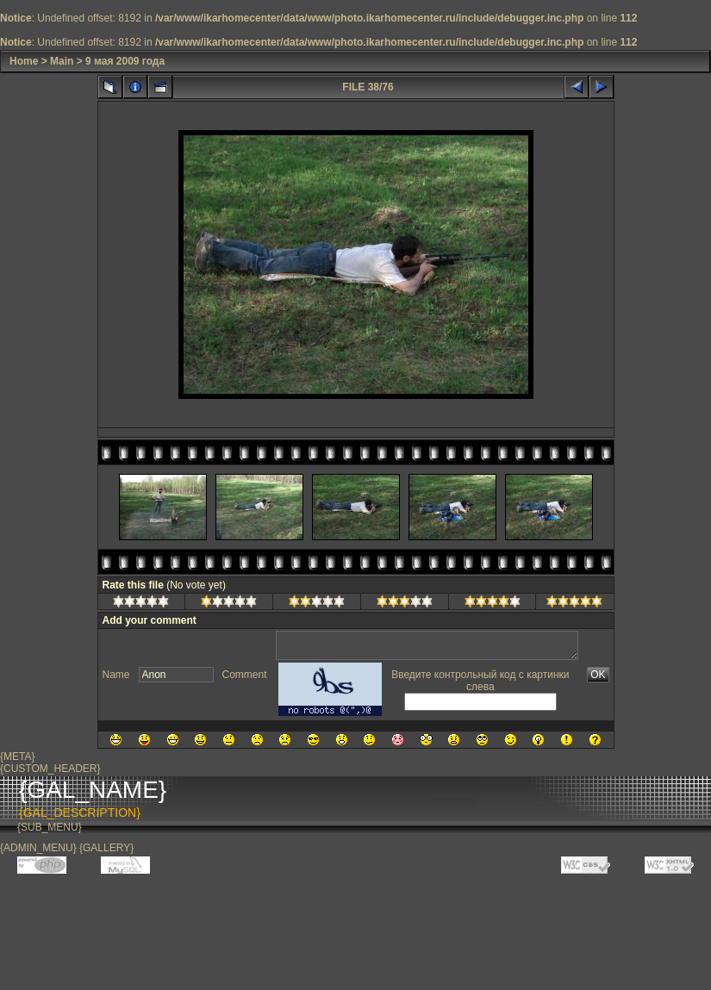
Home (23, 61)
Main (61, 61)
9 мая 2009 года (125, 61)
